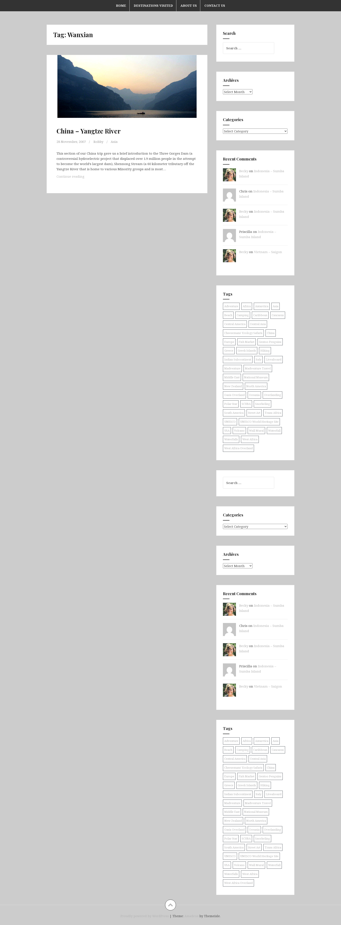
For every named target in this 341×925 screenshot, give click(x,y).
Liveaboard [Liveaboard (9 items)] (273, 359)
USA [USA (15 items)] (227, 430)
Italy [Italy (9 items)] (258, 359)
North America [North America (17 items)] (256, 386)
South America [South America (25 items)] (234, 413)
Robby (98, 141)
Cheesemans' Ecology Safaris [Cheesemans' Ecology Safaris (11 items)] (243, 333)
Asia (114, 141)
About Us (189, 5)
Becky (243, 171)
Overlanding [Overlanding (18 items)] (272, 395)
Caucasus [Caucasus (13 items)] (278, 315)
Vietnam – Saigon (268, 252)
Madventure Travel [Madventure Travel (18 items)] (258, 368)
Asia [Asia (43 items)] (275, 306)
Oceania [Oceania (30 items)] (254, 395)
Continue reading (77, 177)
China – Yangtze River (89, 131)
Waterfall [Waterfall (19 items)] (274, 430)
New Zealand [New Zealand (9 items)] (233, 386)
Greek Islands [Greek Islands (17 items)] (247, 350)
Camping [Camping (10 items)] (243, 315)
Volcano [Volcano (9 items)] (239, 430)
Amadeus (191, 916)
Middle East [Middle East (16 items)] (232, 377)
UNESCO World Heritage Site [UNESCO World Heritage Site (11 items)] (259, 422)
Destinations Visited (153, 5)
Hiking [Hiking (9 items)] (265, 350)
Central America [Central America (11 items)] (235, 324)
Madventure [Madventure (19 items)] (232, 368)
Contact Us (214, 5)
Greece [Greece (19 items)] (228, 350)
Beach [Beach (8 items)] (228, 315)
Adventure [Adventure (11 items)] (231, 306)
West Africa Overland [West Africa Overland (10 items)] (238, 448)
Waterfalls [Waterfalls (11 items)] (231, 439)
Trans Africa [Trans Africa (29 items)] (273, 413)
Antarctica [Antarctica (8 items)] (261, 306)
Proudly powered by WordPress (144, 916)
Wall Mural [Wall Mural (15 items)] (256, 430)
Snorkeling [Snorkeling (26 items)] (262, 404)
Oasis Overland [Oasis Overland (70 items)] (234, 395)
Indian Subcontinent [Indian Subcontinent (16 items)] (237, 359)
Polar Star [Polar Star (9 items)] (230, 404)
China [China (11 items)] (270, 333)
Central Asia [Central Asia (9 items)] (258, 324)
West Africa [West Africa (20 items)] (249, 439)
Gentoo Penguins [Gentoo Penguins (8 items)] (270, 342)
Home (121, 5)
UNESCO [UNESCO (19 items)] (230, 422)
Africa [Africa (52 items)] (247, 306)
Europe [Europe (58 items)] (229, 342)
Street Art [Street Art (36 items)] (254, 413)
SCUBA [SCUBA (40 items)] (246, 404)
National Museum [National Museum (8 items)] (256, 377)
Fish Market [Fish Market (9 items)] (246, 342)
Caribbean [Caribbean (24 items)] (260, 315)
